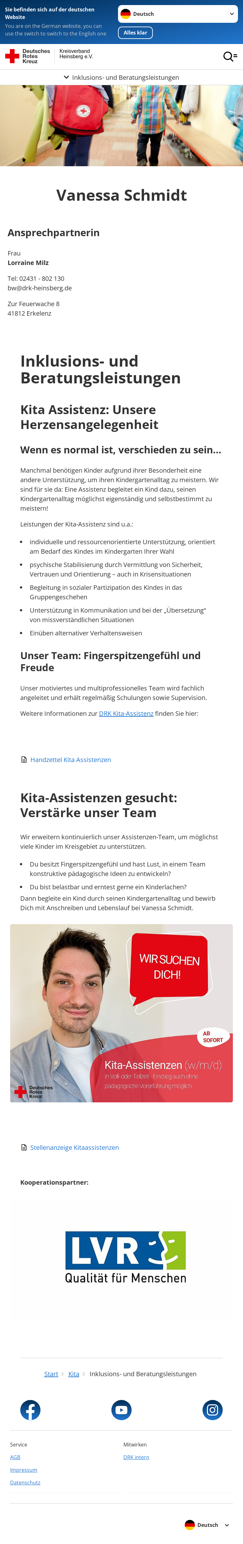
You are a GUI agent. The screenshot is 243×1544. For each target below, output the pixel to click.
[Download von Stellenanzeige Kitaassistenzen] (121, 1147)
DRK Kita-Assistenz (126, 713)
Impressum (23, 1469)
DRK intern (136, 1457)
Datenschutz (25, 1482)
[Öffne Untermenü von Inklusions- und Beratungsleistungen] (121, 77)
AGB (15, 1457)
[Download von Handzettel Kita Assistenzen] (121, 760)
